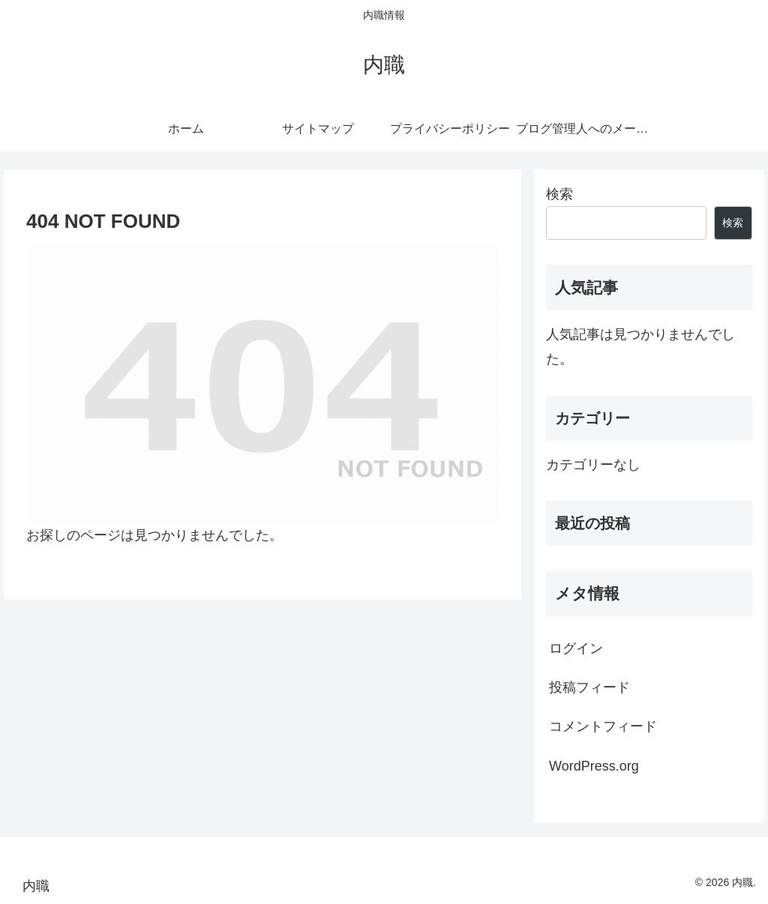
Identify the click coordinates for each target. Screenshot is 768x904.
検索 (559, 194)
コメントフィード (603, 726)
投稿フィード (589, 687)
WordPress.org (594, 766)
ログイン (576, 648)
